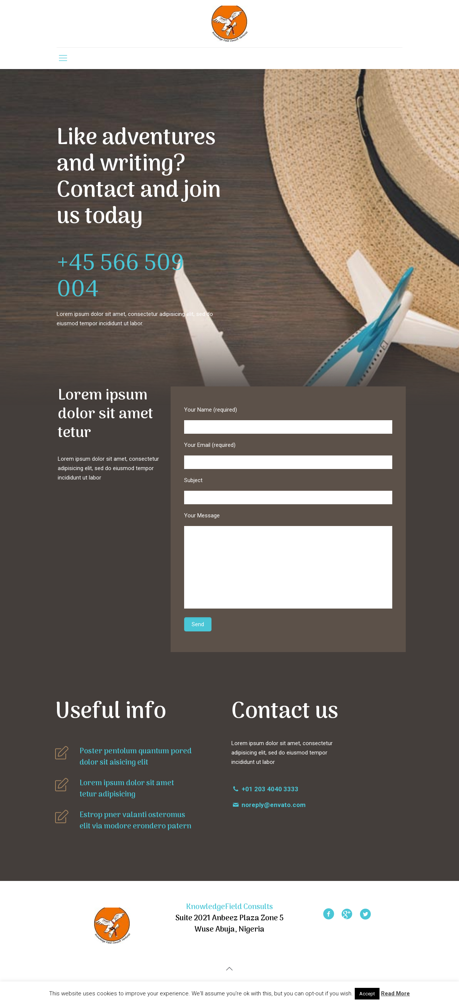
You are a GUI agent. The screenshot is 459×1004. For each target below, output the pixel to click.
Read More (395, 993)
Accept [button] (367, 993)
